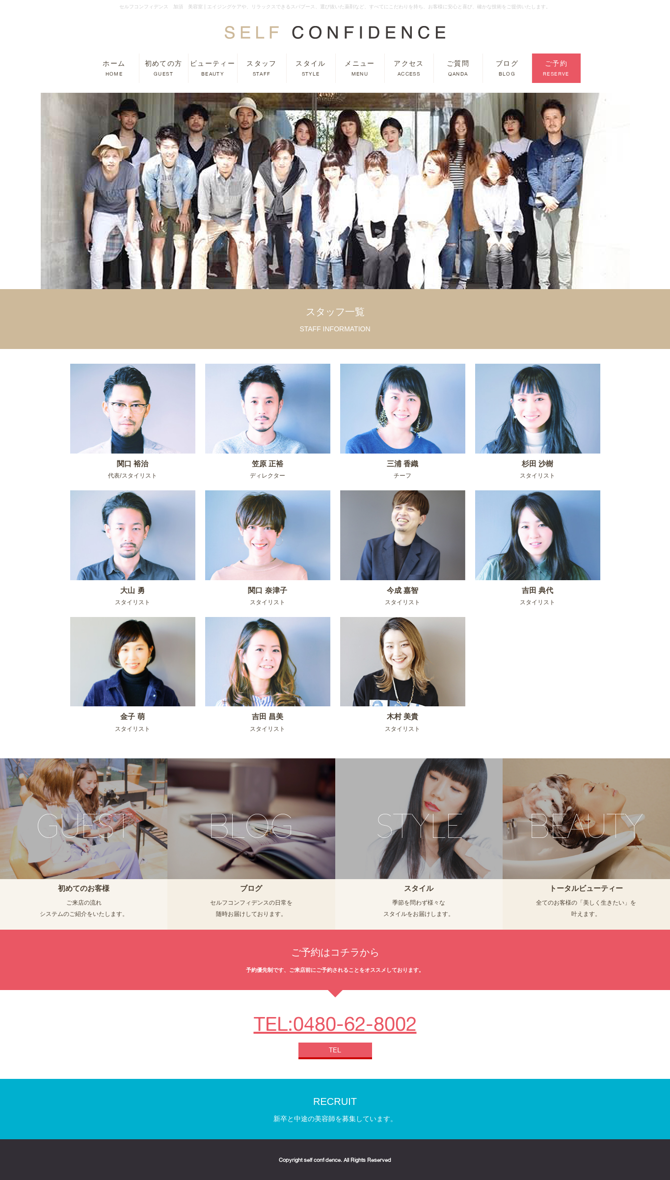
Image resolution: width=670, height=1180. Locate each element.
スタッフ (261, 68)
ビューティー (212, 68)
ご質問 (458, 68)
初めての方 (164, 68)
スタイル (310, 68)
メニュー (360, 68)
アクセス (409, 68)
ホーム (114, 68)
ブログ (507, 68)
